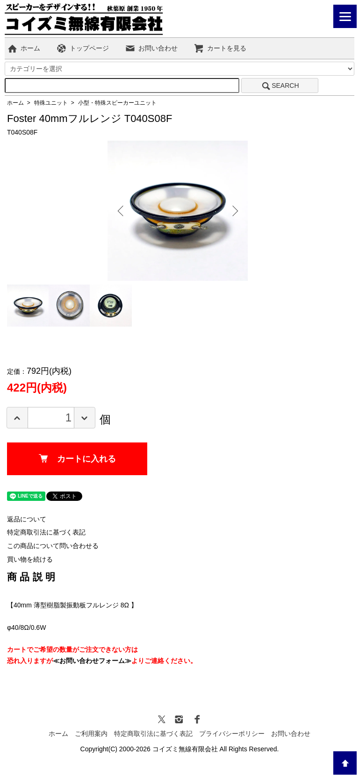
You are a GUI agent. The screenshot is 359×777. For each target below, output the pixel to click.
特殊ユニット (51, 103)
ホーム (23, 48)
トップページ (82, 48)
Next (234, 211)
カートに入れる (77, 458)
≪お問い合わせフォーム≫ (92, 660)
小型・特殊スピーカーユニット (117, 103)
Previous (122, 211)
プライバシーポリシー (232, 733)
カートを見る (220, 48)
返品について (26, 519)
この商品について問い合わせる (53, 545)
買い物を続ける (30, 559)
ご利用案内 (91, 733)
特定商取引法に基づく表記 (46, 532)
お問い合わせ (151, 48)
